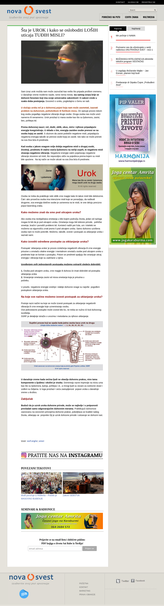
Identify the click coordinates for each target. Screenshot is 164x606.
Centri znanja (131, 17)
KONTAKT (83, 587)
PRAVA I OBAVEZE (87, 595)
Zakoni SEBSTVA (71, 495)
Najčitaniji (136, 28)
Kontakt (120, 2)
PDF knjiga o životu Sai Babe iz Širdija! (62, 543)
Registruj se (148, 2)
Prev (23, 483)
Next (102, 483)
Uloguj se (133, 2)
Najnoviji (118, 29)
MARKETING (84, 591)
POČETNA (83, 583)
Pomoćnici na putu (111, 17)
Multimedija (148, 17)
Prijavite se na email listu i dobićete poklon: (62, 540)
